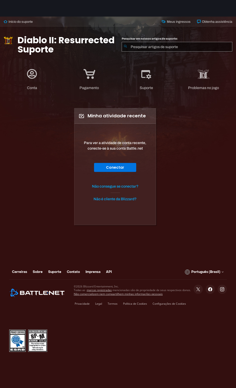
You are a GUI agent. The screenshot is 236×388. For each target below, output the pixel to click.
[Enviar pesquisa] (125, 47)
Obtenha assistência (214, 21)
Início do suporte (18, 21)
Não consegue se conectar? (115, 186)
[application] (32, 79)
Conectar (115, 167)
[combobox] (177, 47)
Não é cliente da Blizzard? (115, 199)
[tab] (32, 79)
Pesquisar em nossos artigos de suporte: (150, 38)
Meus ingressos (176, 21)
